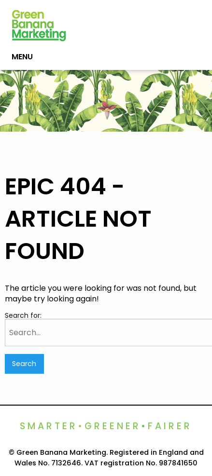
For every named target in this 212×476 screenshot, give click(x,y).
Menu (22, 56)
